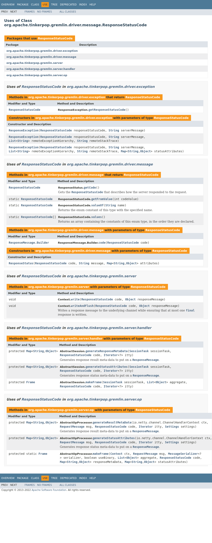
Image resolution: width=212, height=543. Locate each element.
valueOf (97, 205)
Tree (54, 4)
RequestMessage (72, 426)
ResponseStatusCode (55, 38)
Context (116, 453)
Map (123, 151)
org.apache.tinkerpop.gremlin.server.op (36, 75)
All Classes (68, 11)
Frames (30, 11)
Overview (8, 4)
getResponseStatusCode (107, 109)
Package (22, 4)
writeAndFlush (82, 305)
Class (35, 4)
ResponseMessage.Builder (29, 242)
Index (83, 4)
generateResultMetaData (112, 422)
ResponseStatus (21, 263)
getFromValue (101, 199)
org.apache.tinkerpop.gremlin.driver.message (41, 56)
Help (92, 4)
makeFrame (93, 382)
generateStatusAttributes (107, 366)
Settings (172, 426)
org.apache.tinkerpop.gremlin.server (34, 62)
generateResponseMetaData (107, 351)
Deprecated (68, 4)
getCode (90, 187)
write (75, 299)
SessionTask (139, 351)
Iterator (111, 355)
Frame (30, 382)
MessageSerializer (183, 453)
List (12, 140)
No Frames (44, 11)
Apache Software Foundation (49, 490)
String (113, 130)
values (96, 217)
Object (145, 151)
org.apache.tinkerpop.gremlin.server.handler (40, 69)
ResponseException (23, 130)
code (102, 242)
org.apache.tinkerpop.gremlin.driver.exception (42, 50)
